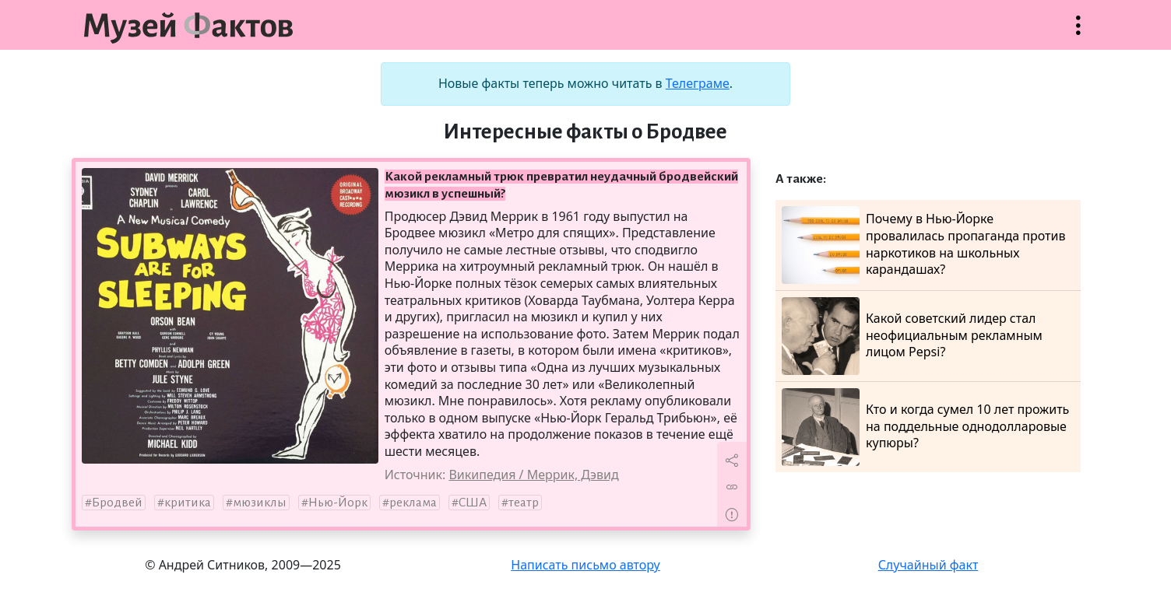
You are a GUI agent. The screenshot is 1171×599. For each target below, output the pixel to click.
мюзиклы (260, 503)
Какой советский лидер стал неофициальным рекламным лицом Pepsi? (912, 336)
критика (187, 503)
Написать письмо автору (585, 564)
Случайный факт (928, 564)
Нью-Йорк (337, 503)
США (473, 503)
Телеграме (698, 83)
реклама (413, 503)
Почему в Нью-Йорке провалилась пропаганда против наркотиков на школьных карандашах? (923, 245)
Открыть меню (1078, 33)
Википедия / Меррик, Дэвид (533, 474)
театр (523, 503)
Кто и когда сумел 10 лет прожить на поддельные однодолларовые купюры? (925, 427)
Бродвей (117, 503)
